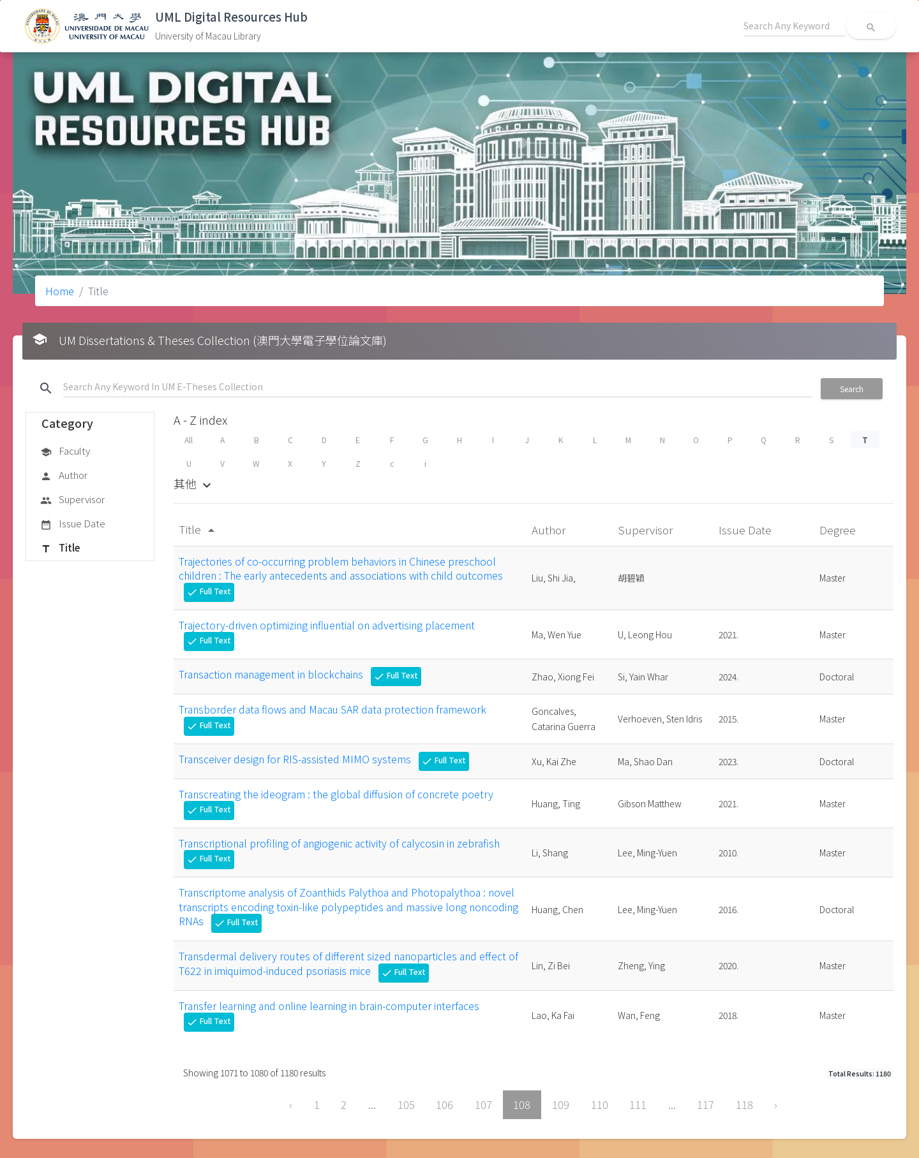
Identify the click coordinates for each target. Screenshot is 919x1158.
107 (483, 1104)
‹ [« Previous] (290, 1104)
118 (744, 1104)
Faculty (65, 451)
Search (851, 388)
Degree (838, 530)
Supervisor (72, 500)
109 (560, 1104)
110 (599, 1104)
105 (406, 1104)
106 (444, 1104)
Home (59, 290)
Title (60, 548)
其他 (194, 483)
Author (63, 475)
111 (637, 1104)
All (188, 439)
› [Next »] (775, 1104)
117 (705, 1104)
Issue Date (72, 524)
